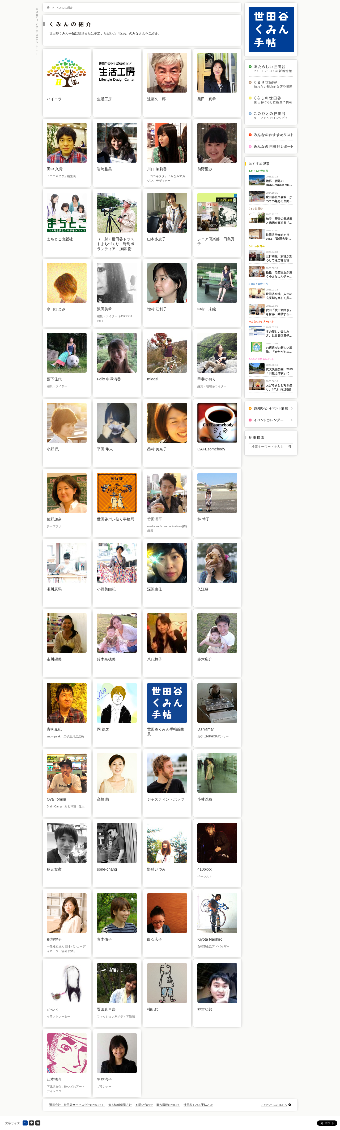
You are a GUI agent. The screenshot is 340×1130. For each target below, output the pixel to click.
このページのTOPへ (274, 1104)
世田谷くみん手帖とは (198, 1104)
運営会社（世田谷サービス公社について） (77, 1104)
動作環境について (168, 1104)
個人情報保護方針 (120, 1104)
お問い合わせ (144, 1104)
